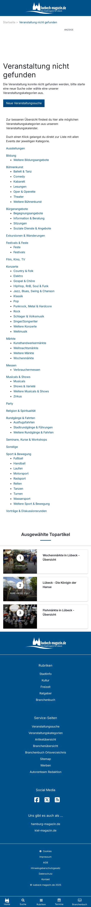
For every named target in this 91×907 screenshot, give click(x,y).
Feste (16, 247)
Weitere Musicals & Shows (31, 391)
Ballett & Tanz (22, 171)
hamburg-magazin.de (45, 824)
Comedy (19, 176)
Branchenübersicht (45, 746)
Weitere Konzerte (25, 326)
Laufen (18, 468)
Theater (18, 196)
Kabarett (19, 181)
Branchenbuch (45, 700)
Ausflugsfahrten (24, 422)
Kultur (45, 680)
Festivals (19, 252)
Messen (11, 365)
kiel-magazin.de (45, 830)
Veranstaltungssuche (45, 726)
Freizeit (45, 687)
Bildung (11, 155)
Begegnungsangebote (28, 213)
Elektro (18, 276)
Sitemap (45, 759)
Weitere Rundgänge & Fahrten (33, 432)
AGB (45, 862)
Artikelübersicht (45, 739)
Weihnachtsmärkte (25, 348)
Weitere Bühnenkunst (27, 201)
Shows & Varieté (24, 386)
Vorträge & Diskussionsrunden (26, 511)
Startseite (9, 22)
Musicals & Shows (18, 377)
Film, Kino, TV (15, 259)
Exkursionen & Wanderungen (25, 235)
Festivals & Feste (17, 243)
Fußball (18, 458)
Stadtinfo (45, 674)
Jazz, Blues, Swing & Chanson (33, 291)
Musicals (19, 381)
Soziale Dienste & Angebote (32, 228)
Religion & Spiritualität (21, 411)
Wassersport (21, 498)
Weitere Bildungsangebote (31, 160)
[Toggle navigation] (41, 901)
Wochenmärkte (23, 358)
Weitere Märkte (23, 353)
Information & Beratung (29, 218)
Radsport (19, 478)
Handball (19, 463)
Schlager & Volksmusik (28, 316)
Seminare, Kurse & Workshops (26, 439)
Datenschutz (45, 873)
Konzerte (12, 266)
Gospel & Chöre (24, 281)
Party (9, 403)
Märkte (10, 338)
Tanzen (18, 488)
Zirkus (17, 396)
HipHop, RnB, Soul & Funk (30, 286)
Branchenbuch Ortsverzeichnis (45, 752)
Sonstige (12, 447)
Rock (16, 311)
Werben (45, 765)
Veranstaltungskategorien (46, 733)
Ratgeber (45, 693)
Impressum (45, 856)
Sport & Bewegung (18, 454)
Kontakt (45, 879)
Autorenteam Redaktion (45, 772)
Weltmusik (20, 331)
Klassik (18, 296)
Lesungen (19, 186)
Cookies (45, 851)
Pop (16, 301)
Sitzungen (20, 223)
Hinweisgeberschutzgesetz (45, 868)
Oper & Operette (24, 191)
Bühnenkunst (14, 167)
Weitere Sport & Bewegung (31, 503)
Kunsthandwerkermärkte (29, 343)
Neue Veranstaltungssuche (24, 103)
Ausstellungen (15, 148)
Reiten (17, 483)
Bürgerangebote (17, 209)
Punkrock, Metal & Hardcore (32, 306)
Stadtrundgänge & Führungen (33, 427)
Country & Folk (23, 271)
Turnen (18, 493)
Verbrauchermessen (26, 369)
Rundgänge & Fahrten (20, 418)
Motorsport (21, 473)
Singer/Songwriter (25, 321)
